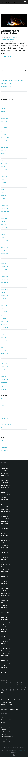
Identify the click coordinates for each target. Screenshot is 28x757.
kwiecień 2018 (4, 302)
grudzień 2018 (4, 276)
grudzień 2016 (4, 353)
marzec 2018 (4, 305)
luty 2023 (3, 124)
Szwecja (3, 428)
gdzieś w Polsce (16, 37)
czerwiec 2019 (4, 260)
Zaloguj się (3, 440)
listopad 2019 (4, 244)
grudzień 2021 (4, 166)
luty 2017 (3, 347)
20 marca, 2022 (4, 36)
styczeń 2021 (4, 202)
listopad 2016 (4, 357)
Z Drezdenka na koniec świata (10, 32)
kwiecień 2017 (4, 340)
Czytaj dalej (7, 56)
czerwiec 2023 (4, 111)
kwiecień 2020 (4, 228)
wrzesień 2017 (4, 324)
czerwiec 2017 (4, 334)
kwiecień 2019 (4, 266)
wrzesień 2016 (4, 363)
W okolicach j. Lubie (6, 83)
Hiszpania (3, 415)
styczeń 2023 (4, 128)
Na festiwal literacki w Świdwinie (9, 93)
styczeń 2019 (4, 273)
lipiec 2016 (3, 369)
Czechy (3, 405)
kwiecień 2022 (4, 153)
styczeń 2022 (4, 163)
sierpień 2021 (4, 179)
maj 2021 (3, 189)
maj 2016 (3, 376)
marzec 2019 (4, 269)
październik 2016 (5, 360)
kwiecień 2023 (4, 118)
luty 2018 (3, 308)
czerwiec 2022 (4, 147)
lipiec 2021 (3, 182)
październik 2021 (5, 173)
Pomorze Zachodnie (6, 424)
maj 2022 (3, 150)
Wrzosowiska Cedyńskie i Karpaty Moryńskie (12, 80)
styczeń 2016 (4, 389)
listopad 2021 (4, 169)
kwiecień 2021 (4, 192)
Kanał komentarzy (5, 447)
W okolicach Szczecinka (6, 86)
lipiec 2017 (3, 331)
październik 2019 (5, 247)
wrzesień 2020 (4, 215)
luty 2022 (3, 160)
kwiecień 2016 (4, 379)
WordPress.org (4, 450)
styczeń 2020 (4, 237)
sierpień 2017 (4, 328)
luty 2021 (3, 198)
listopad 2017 (4, 318)
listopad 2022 (4, 134)
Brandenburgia (4, 402)
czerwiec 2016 (4, 373)
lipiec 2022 (3, 144)
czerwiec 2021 (4, 186)
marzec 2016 (4, 382)
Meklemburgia (4, 418)
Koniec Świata (11, 39)
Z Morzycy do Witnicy (6, 90)
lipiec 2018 (3, 292)
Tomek (10, 37)
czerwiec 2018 (4, 295)
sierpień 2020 (4, 218)
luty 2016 (3, 386)
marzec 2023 (4, 121)
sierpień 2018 (4, 289)
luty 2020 (3, 234)
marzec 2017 (4, 344)
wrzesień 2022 (4, 140)
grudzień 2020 (4, 205)
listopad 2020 (4, 208)
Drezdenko (5, 39)
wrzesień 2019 (4, 250)
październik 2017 (5, 321)
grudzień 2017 (4, 315)
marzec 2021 (4, 195)
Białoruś (3, 399)
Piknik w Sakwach (8, 2)
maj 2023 (3, 115)
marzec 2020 (4, 231)
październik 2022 (5, 137)
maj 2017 (3, 337)
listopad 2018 (4, 279)
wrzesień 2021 (4, 176)
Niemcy (3, 421)
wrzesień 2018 (4, 286)
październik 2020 (5, 211)
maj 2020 (3, 224)
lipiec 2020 (3, 221)
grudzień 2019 (4, 240)
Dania (2, 408)
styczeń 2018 (4, 311)
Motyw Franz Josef (20, 750)
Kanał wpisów (4, 444)
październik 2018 (5, 282)
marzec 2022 (4, 157)
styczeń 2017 (4, 350)
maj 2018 (3, 298)
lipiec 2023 (3, 108)
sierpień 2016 (4, 366)
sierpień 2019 (4, 253)
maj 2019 (3, 263)
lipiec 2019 (3, 257)
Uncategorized (4, 431)
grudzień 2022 (4, 131)
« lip (2, 692)
